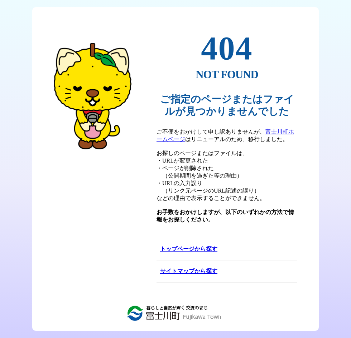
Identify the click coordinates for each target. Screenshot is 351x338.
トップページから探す (188, 249)
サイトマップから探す (188, 271)
